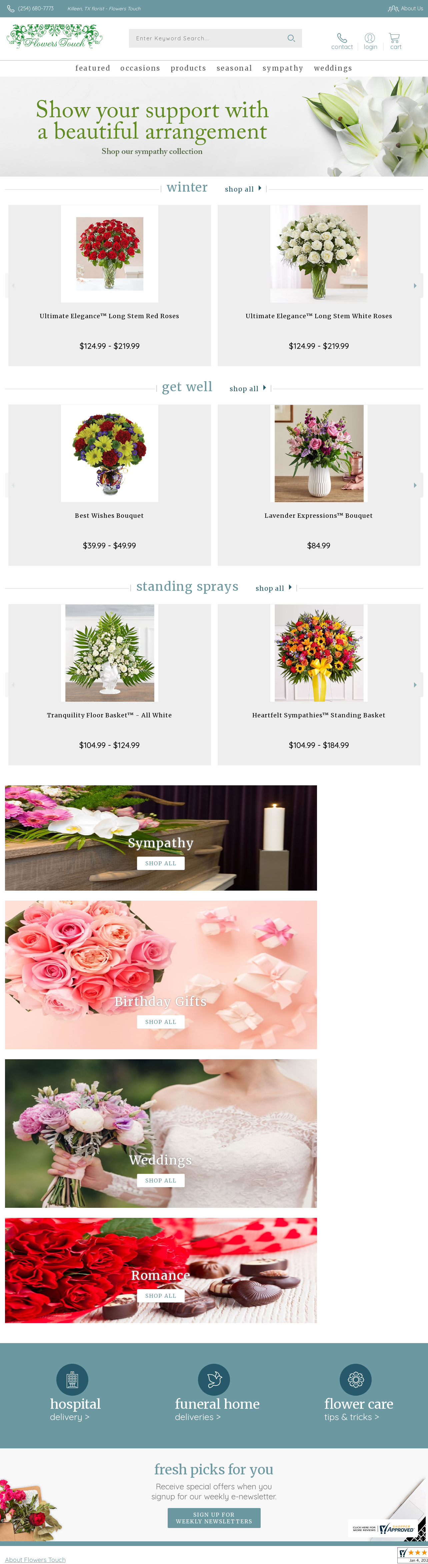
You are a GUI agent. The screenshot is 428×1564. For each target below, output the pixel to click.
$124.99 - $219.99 (110, 342)
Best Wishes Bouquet (109, 511)
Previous (12, 281)
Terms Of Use (272, 1557)
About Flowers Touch (35, 1281)
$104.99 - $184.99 (319, 741)
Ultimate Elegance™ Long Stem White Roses (319, 312)
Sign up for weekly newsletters (214, 1239)
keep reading (259, 1294)
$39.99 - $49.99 (109, 541)
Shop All (240, 184)
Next (416, 281)
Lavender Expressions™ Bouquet (319, 511)
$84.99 (318, 541)
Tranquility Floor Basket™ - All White (109, 711)
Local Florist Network (359, 1557)
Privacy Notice (311, 1557)
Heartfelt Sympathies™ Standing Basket (319, 711)
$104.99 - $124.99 (109, 741)
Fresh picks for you (214, 1203)
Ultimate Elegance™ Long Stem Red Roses (109, 312)
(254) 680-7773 (36, 8)
